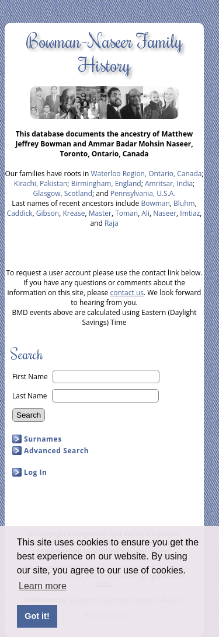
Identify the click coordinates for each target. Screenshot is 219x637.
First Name (30, 377)
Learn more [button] (43, 586)
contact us (127, 293)
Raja (112, 223)
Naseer (164, 213)
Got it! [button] (37, 616)
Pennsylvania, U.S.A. (143, 193)
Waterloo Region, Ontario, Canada (146, 173)
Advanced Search (56, 451)
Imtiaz (190, 213)
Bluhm (184, 203)
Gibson (47, 213)
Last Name (29, 396)
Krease (73, 213)
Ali (145, 213)
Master (100, 213)
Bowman (155, 203)
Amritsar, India (169, 183)
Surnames (43, 439)
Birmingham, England (106, 183)
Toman (126, 213)
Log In (35, 472)
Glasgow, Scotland (62, 193)
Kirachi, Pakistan (41, 183)
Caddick (20, 213)
